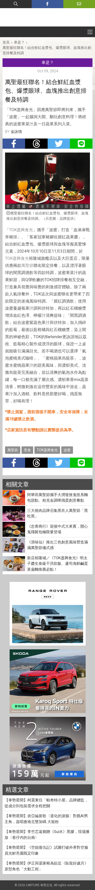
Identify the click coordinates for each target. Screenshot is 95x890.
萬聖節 (27, 265)
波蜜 (67, 450)
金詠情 (16, 131)
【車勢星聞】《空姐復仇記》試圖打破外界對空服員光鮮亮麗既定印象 (46, 850)
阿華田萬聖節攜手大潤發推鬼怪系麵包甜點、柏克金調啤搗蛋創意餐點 (57, 497)
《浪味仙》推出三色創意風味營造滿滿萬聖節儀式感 (57, 545)
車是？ (19, 42)
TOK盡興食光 (21, 229)
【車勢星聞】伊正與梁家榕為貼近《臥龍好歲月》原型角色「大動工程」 (46, 866)
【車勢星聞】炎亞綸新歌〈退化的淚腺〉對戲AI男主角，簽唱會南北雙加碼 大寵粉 (46, 819)
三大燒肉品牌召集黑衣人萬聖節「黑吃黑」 (57, 513)
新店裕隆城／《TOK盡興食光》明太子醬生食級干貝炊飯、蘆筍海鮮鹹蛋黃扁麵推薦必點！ (57, 564)
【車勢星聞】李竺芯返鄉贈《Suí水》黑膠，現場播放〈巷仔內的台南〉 (47, 834)
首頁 (6, 42)
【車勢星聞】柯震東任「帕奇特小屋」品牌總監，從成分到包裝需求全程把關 (46, 803)
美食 (27, 450)
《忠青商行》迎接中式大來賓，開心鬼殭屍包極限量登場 (57, 529)
